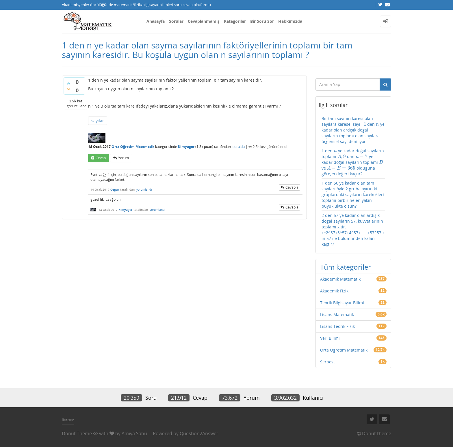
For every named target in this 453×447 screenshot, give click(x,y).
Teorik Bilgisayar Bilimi (342, 302)
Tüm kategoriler (345, 267)
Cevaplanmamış (204, 21)
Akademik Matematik (340, 279)
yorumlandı (144, 189)
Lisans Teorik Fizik (337, 326)
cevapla (291, 187)
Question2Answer (199, 433)
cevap (101, 157)
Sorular (176, 21)
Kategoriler (235, 21)
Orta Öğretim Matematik (133, 146)
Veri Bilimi (330, 338)
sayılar (97, 120)
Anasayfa (155, 21)
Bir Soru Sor (262, 21)
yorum (123, 157)
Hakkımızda (290, 21)
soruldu (239, 146)
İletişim (68, 419)
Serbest (327, 362)
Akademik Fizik (334, 291)
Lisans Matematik (337, 314)
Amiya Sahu (134, 433)
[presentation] (104, 174)
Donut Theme (77, 433)
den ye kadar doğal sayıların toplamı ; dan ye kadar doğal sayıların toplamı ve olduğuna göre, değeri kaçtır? (353, 162)
